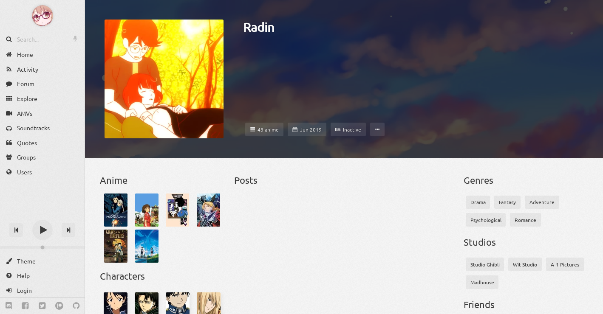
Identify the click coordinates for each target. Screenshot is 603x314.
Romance (525, 219)
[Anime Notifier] (42, 15)
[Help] (42, 275)
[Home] (42, 54)
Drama (478, 202)
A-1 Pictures (565, 264)
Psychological (485, 219)
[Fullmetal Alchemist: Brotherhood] (208, 210)
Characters (122, 275)
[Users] (42, 172)
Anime (113, 179)
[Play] (42, 230)
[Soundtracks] (42, 128)
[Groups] (42, 157)
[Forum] (42, 83)
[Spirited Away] (147, 210)
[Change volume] (42, 247)
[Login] (42, 290)
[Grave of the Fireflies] (115, 246)
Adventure (542, 202)
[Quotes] (42, 142)
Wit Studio (525, 264)
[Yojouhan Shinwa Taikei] (177, 210)
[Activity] (42, 69)
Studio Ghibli (485, 264)
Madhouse (482, 282)
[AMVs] (42, 113)
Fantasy (507, 202)
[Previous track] (16, 230)
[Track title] (42, 215)
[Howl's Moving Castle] (115, 210)
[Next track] (68, 230)
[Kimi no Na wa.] (147, 246)
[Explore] (42, 98)
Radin (259, 27)
